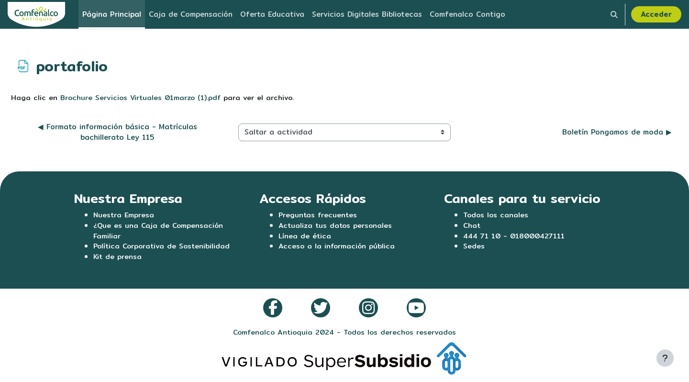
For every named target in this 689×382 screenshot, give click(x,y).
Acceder (656, 14)
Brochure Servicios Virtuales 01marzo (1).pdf (142, 97)
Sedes (474, 247)
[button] (614, 14)
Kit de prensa (118, 258)
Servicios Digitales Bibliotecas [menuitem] (367, 14)
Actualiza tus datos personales (336, 225)
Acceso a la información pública (337, 247)
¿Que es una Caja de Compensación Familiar (159, 231)
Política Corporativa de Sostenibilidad (163, 247)
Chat (472, 225)
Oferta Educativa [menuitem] (272, 14)
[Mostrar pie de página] (665, 358)
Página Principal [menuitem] (111, 14)
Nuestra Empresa (124, 215)
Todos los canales (496, 215)
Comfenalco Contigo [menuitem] (467, 14)
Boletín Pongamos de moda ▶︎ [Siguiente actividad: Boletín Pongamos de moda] (617, 132)
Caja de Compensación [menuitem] (191, 14)
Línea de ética (305, 236)
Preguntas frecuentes (318, 215)
